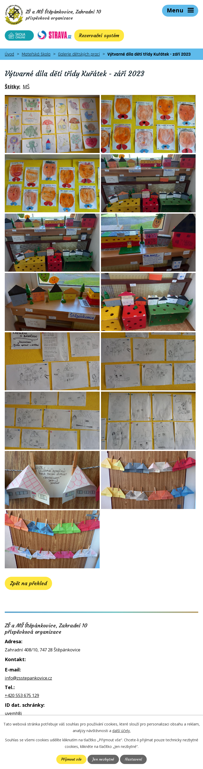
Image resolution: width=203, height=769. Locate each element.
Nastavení (133, 759)
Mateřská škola (36, 54)
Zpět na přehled (28, 583)
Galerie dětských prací (79, 54)
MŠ (26, 86)
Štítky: (12, 86)
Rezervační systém (99, 35)
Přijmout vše (71, 759)
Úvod (9, 54)
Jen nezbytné (103, 759)
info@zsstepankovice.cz (28, 678)
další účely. (121, 730)
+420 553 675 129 (22, 695)
